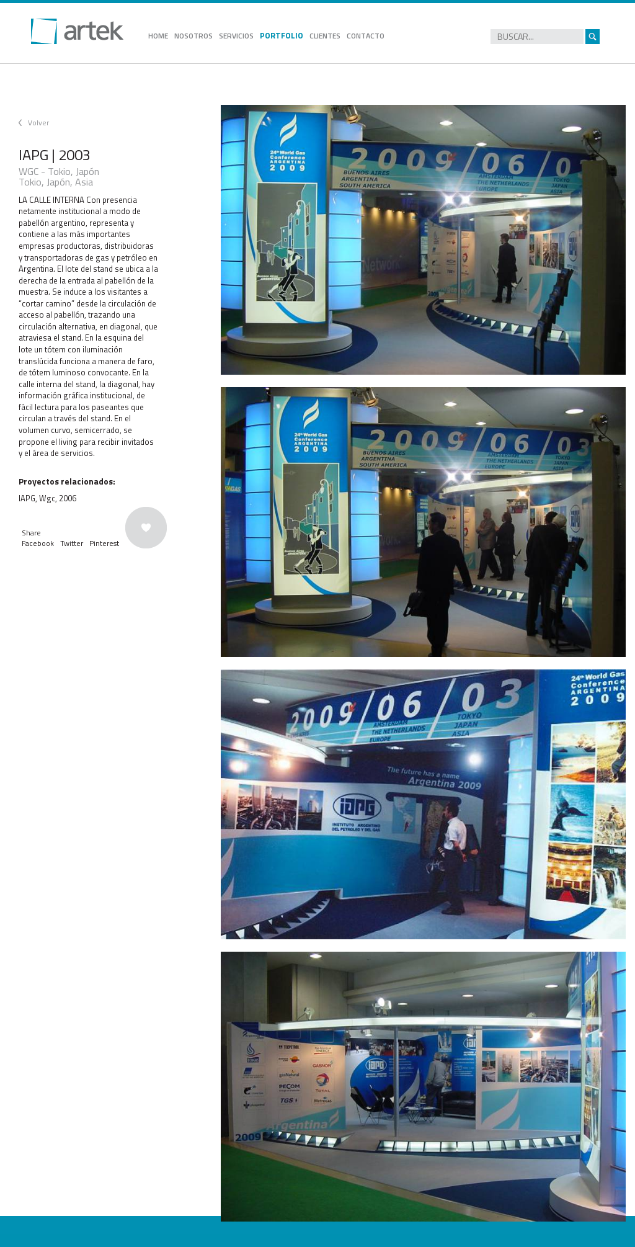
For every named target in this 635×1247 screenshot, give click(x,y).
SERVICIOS (236, 36)
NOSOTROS (193, 36)
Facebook (38, 543)
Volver (38, 122)
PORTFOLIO (281, 35)
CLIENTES (324, 36)
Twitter (71, 543)
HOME (158, 36)
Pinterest (104, 543)
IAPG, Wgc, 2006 (47, 498)
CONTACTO (365, 36)
